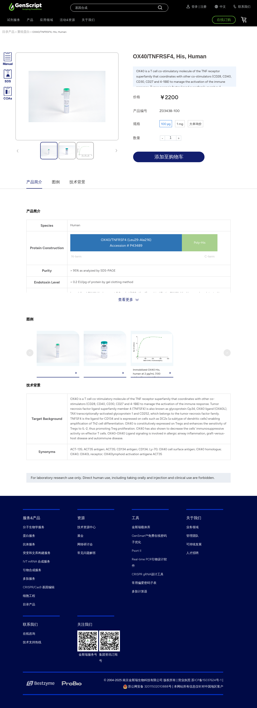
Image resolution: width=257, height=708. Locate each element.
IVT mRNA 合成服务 (36, 561)
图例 (56, 182)
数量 (136, 138)
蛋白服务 (29, 535)
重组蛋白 (23, 32)
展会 (80, 535)
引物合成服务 (32, 570)
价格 (136, 97)
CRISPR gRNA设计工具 (147, 574)
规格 (136, 124)
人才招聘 (192, 553)
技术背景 (77, 182)
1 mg (180, 124)
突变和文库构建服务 (37, 553)
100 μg (165, 124)
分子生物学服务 (33, 527)
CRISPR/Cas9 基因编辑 (38, 587)
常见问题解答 (86, 553)
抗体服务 (29, 544)
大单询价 (195, 124)
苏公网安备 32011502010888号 (147, 686)
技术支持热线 (32, 642)
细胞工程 (29, 596)
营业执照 (184, 680)
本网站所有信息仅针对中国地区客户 (198, 686)
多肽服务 (29, 578)
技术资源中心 (86, 527)
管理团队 (192, 535)
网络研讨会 (85, 544)
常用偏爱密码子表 (144, 583)
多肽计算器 (139, 591)
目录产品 (8, 32)
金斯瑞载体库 (141, 527)
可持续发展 (194, 544)
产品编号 (140, 111)
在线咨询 (29, 633)
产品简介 (34, 182)
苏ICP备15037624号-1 (206, 680)
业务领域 (192, 527)
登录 (192, 6)
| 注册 (202, 6)
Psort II (136, 550)
